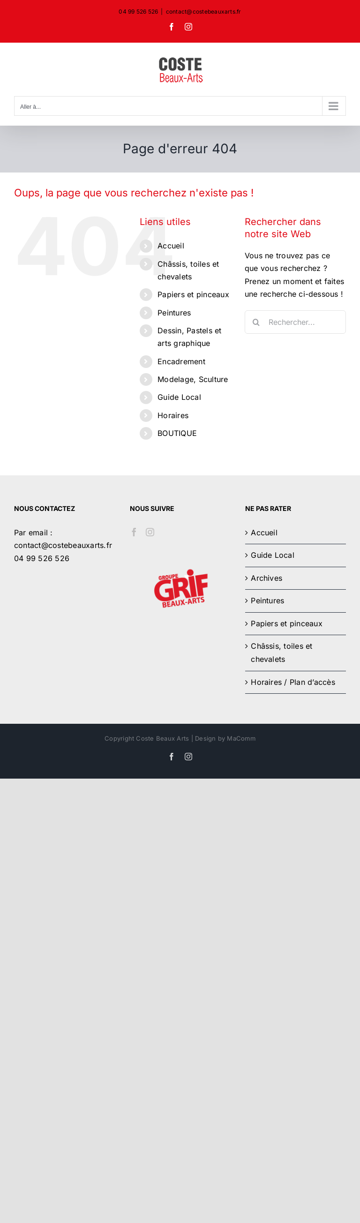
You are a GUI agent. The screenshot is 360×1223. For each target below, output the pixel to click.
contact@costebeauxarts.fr (203, 11)
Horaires (173, 415)
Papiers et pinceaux (193, 294)
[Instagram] (150, 532)
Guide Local (179, 397)
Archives (266, 578)
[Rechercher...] (295, 322)
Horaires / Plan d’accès (293, 682)
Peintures (174, 312)
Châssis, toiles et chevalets (281, 652)
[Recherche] (256, 322)
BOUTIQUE (177, 433)
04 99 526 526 (41, 558)
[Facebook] (134, 532)
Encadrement (181, 361)
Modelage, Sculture (193, 379)
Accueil (171, 245)
